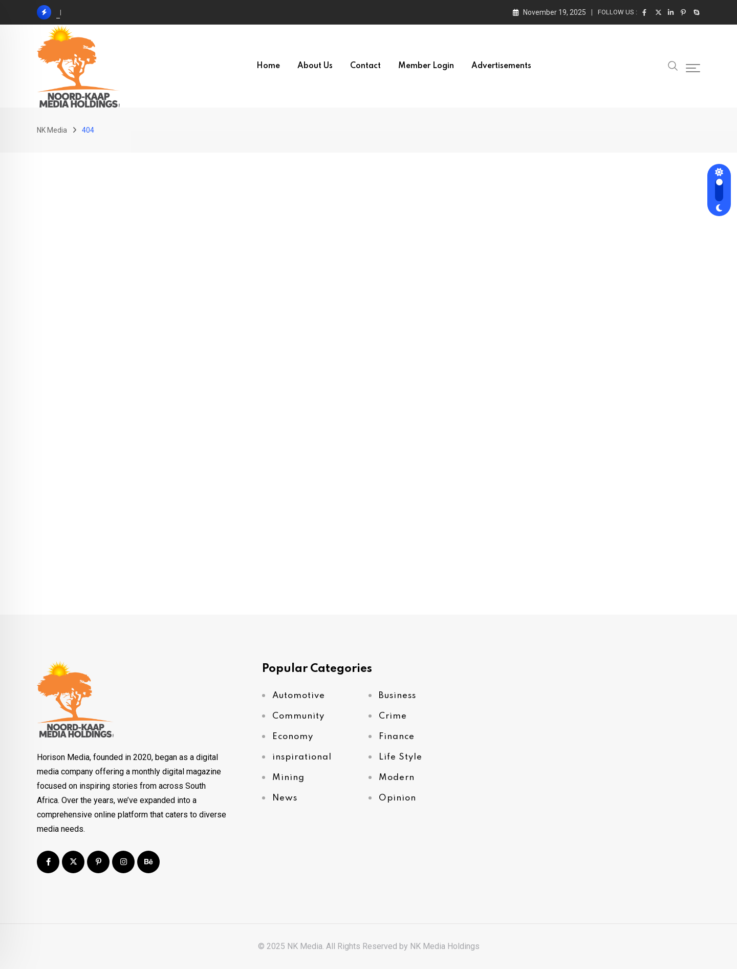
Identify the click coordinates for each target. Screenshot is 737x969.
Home (268, 66)
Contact (365, 66)
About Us (315, 66)
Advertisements (501, 66)
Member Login (426, 66)
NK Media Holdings (445, 946)
